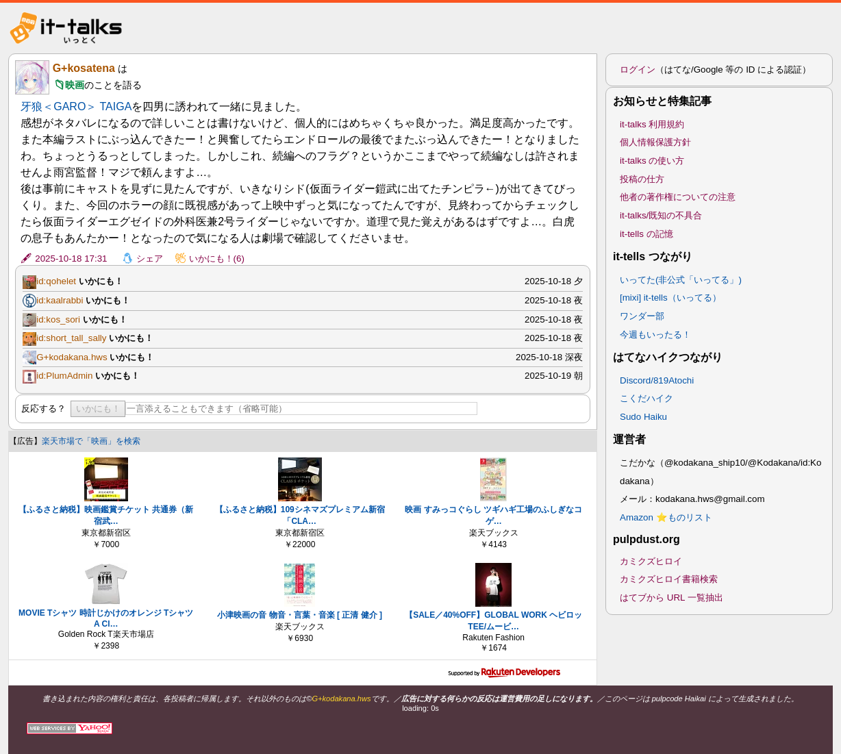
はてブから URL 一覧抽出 (671, 597)
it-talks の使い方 (652, 160)
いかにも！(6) (216, 258)
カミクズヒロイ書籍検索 (669, 579)
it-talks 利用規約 (652, 124)
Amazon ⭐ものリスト (666, 517)
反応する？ (43, 408)
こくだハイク (646, 398)
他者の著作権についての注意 (678, 197)
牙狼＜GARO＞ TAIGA (76, 106)
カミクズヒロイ (651, 561)
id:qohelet (56, 281)
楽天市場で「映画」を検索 (91, 441)
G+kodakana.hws (71, 357)
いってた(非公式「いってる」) (681, 280)
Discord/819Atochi (657, 380)
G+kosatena (84, 68)
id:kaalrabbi (59, 300)
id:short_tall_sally (71, 338)
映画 (74, 84)
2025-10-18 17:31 (71, 258)
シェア (149, 258)
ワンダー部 (642, 316)
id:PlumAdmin (64, 375)
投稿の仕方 (642, 179)
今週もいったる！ (655, 334)
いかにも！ (98, 408)
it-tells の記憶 (646, 234)
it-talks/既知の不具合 (661, 215)
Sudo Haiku (643, 417)
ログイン (637, 69)
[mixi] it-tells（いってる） (670, 297)
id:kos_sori (58, 319)
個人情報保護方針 (655, 142)
